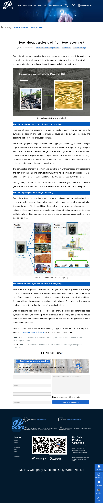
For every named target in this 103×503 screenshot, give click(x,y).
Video (35, 5)
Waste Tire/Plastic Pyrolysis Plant (28, 27)
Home (19, 5)
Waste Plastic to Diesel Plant (78, 455)
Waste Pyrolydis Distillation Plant (79, 445)
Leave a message (80, 48)
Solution (30, 5)
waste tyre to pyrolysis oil (34, 332)
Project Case (40, 8)
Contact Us (60, 8)
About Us (55, 5)
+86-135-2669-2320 (41, 419)
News (50, 5)
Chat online (66, 48)
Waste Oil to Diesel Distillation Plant (80, 457)
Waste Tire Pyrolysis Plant (78, 448)
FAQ (9, 27)
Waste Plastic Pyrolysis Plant (78, 450)
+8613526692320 (33, 370)
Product (25, 5)
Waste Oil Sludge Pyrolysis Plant (79, 452)
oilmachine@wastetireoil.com (74, 419)
